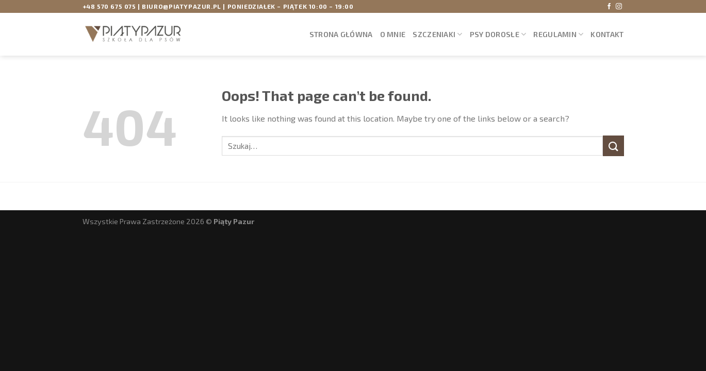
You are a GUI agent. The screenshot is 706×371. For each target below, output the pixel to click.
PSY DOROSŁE (498, 34)
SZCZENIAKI (437, 34)
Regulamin (558, 34)
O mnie (393, 34)
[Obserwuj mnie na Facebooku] (609, 6)
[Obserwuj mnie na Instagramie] (619, 6)
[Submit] (613, 146)
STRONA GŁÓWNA (341, 34)
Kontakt (606, 34)
